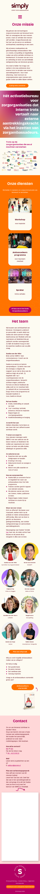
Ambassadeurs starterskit (23, 687)
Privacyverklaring (11, 881)
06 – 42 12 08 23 (13, 753)
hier (7, 532)
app (12, 749)
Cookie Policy (22, 881)
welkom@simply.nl (14, 765)
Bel (7, 749)
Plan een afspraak (20, 652)
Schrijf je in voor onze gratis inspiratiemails (20, 886)
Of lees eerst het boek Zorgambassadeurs (20, 310)
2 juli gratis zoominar (17, 86)
